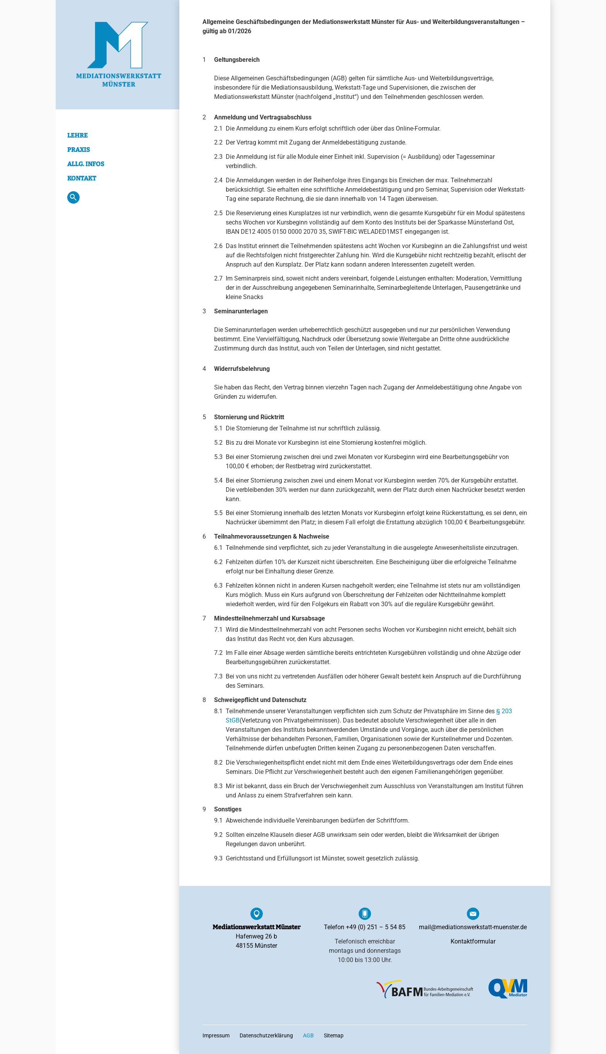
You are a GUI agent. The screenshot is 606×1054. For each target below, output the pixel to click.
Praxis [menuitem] (78, 149)
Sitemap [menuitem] (334, 1035)
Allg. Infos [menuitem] (85, 164)
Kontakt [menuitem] (81, 178)
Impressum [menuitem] (216, 1035)
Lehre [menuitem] (77, 135)
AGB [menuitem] (308, 1035)
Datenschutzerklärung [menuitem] (266, 1035)
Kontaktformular (473, 941)
